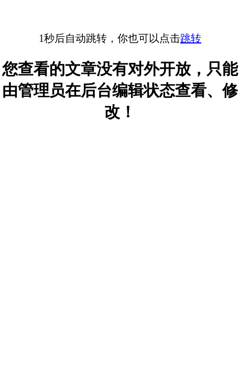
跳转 (190, 38)
